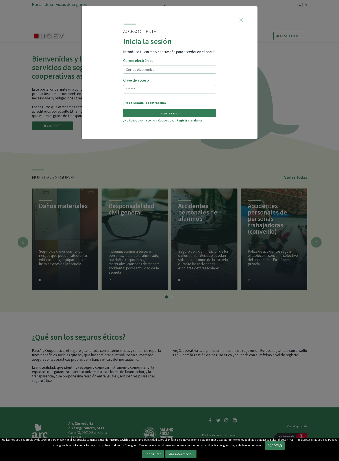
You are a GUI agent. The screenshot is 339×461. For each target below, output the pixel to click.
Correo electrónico (138, 60)
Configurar (152, 454)
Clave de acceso (136, 80)
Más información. (252, 445)
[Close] (241, 20)
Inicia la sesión (170, 113)
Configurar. (131, 445)
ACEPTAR (294, 440)
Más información (181, 454)
